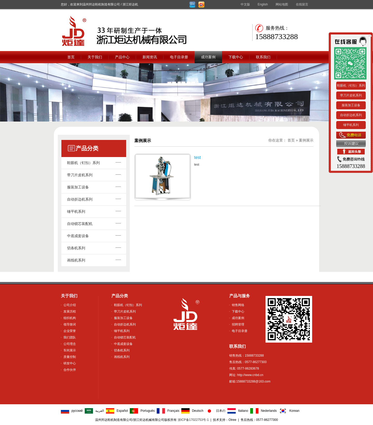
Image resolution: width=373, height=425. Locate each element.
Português (147, 411)
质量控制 (69, 357)
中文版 (245, 4)
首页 (71, 57)
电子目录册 (179, 57)
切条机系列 (76, 248)
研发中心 (69, 363)
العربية (99, 411)
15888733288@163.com (253, 381)
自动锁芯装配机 (79, 224)
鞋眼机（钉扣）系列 (83, 163)
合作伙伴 (69, 370)
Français (173, 411)
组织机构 (69, 318)
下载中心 (235, 57)
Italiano (243, 411)
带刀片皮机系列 (79, 175)
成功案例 (208, 57)
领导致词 (69, 324)
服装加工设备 (78, 187)
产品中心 (122, 57)
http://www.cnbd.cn (249, 375)
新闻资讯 (149, 57)
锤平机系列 (76, 211)
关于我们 (95, 57)
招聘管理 (238, 324)
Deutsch (197, 411)
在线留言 (302, 4)
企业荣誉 (69, 331)
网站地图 (282, 4)
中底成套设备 (78, 236)
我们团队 (69, 337)
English (263, 4)
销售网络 (238, 305)
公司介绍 (69, 305)
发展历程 (69, 311)
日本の (220, 411)
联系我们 (263, 57)
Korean (294, 411)
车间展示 (69, 350)
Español (122, 411)
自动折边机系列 (79, 199)
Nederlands (269, 411)
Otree (232, 420)
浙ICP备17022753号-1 (193, 420)
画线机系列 (76, 260)
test (197, 157)
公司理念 (69, 344)
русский (77, 411)
